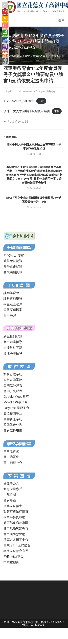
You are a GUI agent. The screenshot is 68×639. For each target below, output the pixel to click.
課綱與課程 (11, 293)
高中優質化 (11, 451)
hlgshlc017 (11, 91)
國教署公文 (11, 483)
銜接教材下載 (12, 347)
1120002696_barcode (19, 101)
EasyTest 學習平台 (16, 408)
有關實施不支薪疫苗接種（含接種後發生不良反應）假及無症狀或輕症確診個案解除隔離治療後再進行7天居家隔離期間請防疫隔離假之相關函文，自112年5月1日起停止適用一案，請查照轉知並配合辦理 (34, 175)
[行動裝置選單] (59, 20)
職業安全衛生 (12, 506)
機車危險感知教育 (15, 528)
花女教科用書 (12, 430)
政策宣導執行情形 (15, 511)
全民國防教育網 (14, 534)
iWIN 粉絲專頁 (13, 556)
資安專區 (9, 500)
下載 (41, 101)
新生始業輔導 (12, 342)
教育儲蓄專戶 (12, 489)
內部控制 (9, 494)
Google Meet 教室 (16, 396)
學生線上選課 (12, 304)
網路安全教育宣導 (15, 551)
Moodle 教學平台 (15, 402)
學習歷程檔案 (12, 310)
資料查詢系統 (12, 380)
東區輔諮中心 (12, 462)
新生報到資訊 (12, 336)
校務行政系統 (12, 374)
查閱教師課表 (12, 385)
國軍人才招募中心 (15, 539)
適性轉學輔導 (12, 353)
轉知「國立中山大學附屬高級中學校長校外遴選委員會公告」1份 (34, 199)
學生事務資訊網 (14, 517)
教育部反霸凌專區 (15, 523)
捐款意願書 (11, 562)
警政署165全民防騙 (17, 545)
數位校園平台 (12, 413)
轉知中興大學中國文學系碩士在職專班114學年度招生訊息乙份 (34, 146)
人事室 (42, 91)
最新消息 (51, 91)
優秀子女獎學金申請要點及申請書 (26, 111)
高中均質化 (11, 457)
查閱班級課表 (12, 391)
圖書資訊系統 (12, 419)
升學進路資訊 (12, 266)
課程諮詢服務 (12, 298)
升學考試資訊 (12, 261)
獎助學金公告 (12, 425)
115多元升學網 (13, 255)
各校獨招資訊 (12, 272)
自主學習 (9, 315)
